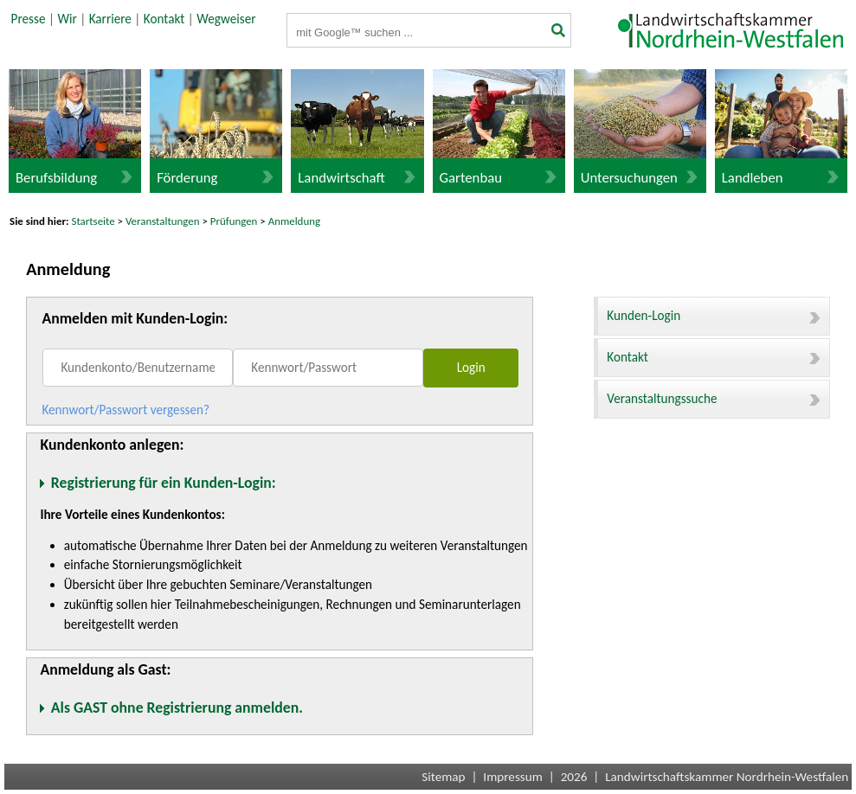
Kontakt (164, 19)
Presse (28, 19)
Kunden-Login (714, 315)
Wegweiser (225, 19)
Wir (66, 19)
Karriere (110, 19)
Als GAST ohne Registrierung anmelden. (177, 707)
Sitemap (443, 776)
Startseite (93, 221)
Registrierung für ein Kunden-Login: (163, 482)
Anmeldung (294, 221)
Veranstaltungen (163, 221)
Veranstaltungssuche (714, 399)
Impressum (513, 776)
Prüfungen (235, 221)
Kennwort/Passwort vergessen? (125, 410)
